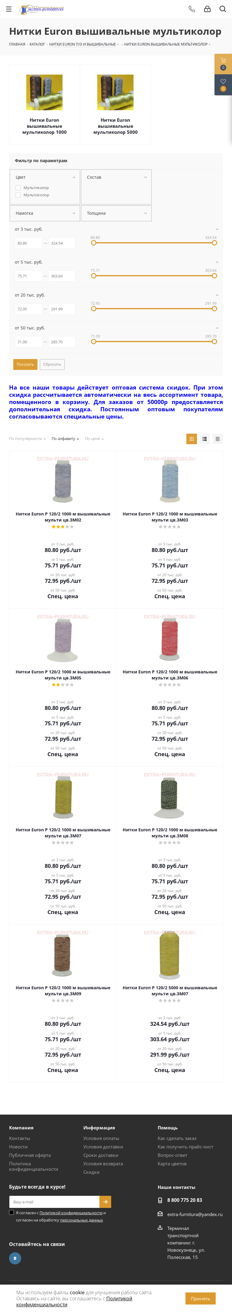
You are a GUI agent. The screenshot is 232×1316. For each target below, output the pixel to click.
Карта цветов (172, 1163)
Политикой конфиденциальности (71, 1212)
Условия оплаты (101, 1138)
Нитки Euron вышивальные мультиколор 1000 (44, 126)
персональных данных (81, 1220)
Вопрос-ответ (172, 1155)
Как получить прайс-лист (185, 1147)
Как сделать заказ (177, 1138)
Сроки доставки (100, 1155)
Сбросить (52, 364)
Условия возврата (103, 1163)
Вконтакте (15, 1258)
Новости (18, 1147)
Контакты (19, 1138)
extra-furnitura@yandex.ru (195, 1214)
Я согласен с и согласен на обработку (61, 1216)
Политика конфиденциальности (33, 1166)
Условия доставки (103, 1147)
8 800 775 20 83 (184, 1200)
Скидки (91, 1172)
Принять (200, 1298)
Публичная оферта (30, 1155)
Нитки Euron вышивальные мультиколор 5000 (115, 126)
